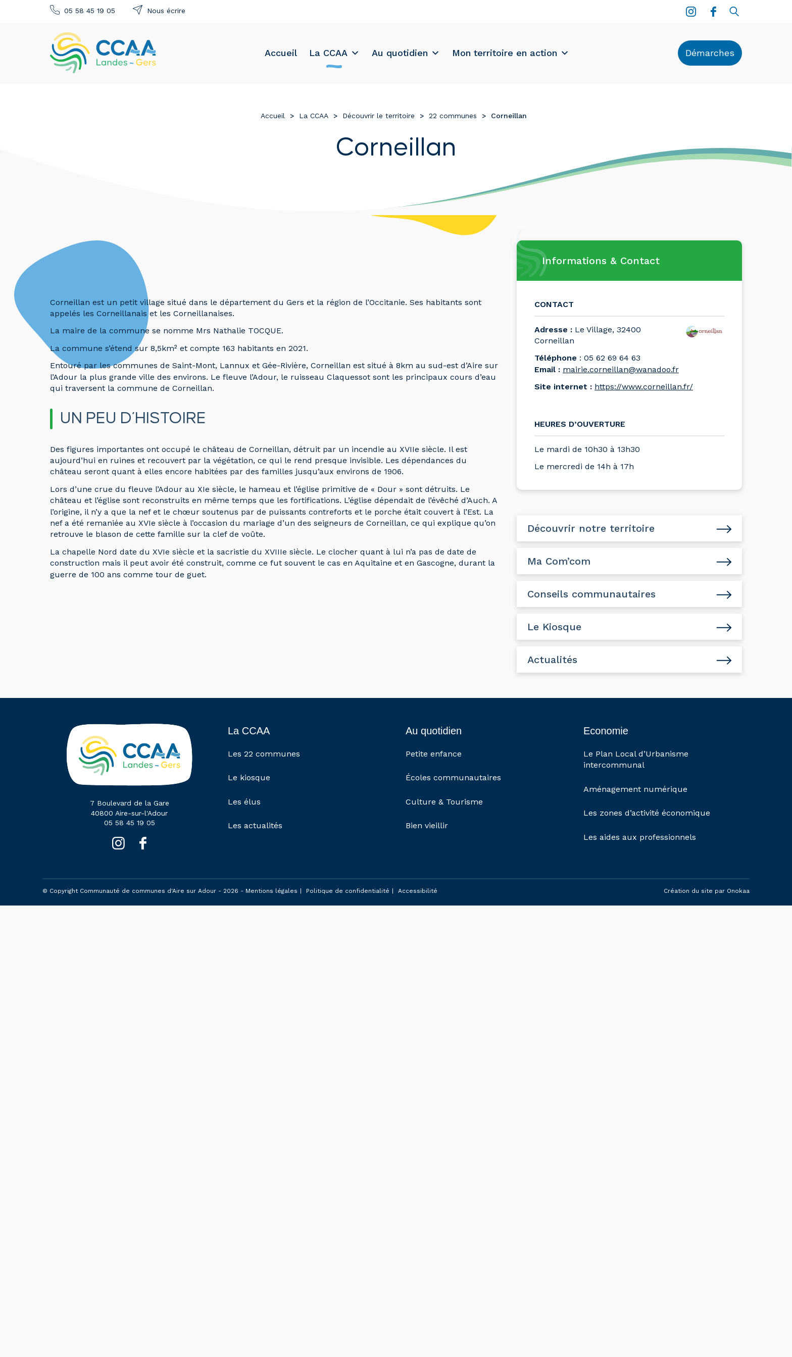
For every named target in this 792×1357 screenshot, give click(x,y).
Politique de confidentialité (347, 890)
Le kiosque (249, 778)
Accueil (281, 52)
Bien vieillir (427, 826)
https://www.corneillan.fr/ (644, 386)
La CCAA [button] (334, 53)
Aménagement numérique (635, 789)
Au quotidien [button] (406, 53)
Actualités (552, 660)
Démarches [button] (709, 52)
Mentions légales (271, 890)
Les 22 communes (264, 754)
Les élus (244, 802)
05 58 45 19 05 (89, 11)
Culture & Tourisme (444, 802)
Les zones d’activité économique (646, 813)
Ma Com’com (558, 561)
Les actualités (255, 826)
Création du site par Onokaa (707, 891)
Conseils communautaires (591, 594)
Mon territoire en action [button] (510, 53)
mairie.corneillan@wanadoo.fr (621, 369)
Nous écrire (166, 11)
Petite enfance (434, 754)
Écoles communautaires (453, 778)
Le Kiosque (554, 627)
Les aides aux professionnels (639, 837)
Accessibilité (417, 890)
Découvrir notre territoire (591, 528)
